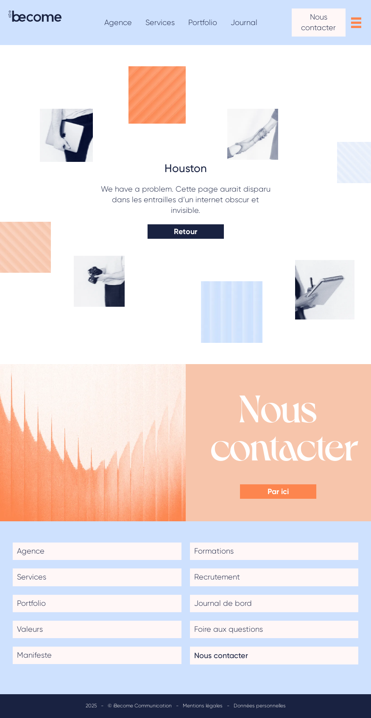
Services (31, 577)
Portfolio (31, 603)
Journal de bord (223, 603)
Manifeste (34, 655)
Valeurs (30, 629)
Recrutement (217, 577)
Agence (31, 551)
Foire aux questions (228, 629)
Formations (214, 551)
